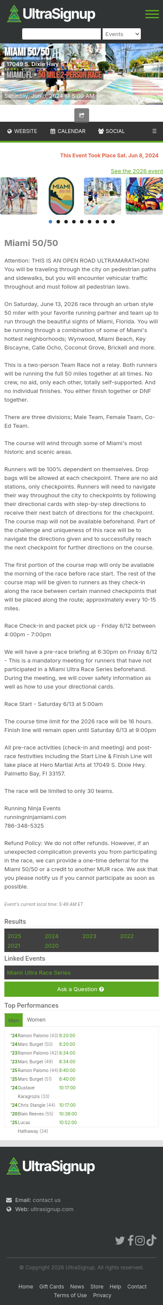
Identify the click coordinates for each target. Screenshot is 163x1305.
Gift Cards (52, 1286)
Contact (137, 1286)
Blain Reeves (31, 1113)
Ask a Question (80, 989)
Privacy (102, 1295)
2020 (52, 945)
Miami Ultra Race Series (38, 972)
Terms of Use (70, 1295)
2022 (127, 935)
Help (115, 1286)
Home (26, 1286)
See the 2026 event (137, 170)
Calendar (68, 131)
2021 (13, 945)
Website (21, 131)
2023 (89, 935)
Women (36, 1019)
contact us (46, 1199)
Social (111, 131)
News (77, 1286)
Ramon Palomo (33, 1035)
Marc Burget (30, 1044)
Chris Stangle (31, 1105)
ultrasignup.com (51, 1208)
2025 (14, 935)
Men (13, 1020)
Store (96, 1286)
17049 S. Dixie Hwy (33, 63)
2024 (52, 935)
